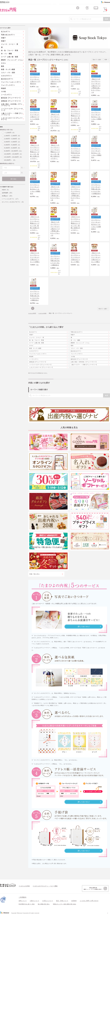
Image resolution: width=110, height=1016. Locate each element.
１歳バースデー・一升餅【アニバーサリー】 (87, 441)
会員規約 (74, 1001)
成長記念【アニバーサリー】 (40, 435)
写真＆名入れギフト (79, 373)
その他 (74, 424)
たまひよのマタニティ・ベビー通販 (42, 986)
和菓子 (74, 379)
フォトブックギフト (79, 418)
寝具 (73, 401)
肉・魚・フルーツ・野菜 (38, 390)
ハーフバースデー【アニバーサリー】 (43, 441)
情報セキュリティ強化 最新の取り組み (64, 1005)
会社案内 (107, 1013)
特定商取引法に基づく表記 (27, 1005)
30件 (106, 63)
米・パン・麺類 (77, 390)
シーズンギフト (35, 430)
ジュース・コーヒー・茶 (38, 384)
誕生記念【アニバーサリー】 (82, 430)
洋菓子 (32, 379)
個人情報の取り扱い (44, 1005)
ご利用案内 (22, 998)
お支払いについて (47, 1001)
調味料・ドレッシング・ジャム (83, 396)
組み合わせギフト (78, 413)
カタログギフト (35, 413)
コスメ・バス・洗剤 (79, 407)
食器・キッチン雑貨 (37, 407)
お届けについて (34, 1001)
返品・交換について (62, 1001)
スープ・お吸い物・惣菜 (38, 396)
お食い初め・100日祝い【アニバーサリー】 (87, 435)
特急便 (32, 424)
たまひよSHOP (33, 352)
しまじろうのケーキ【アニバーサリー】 (44, 447)
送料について (23, 1001)
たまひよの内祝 (44, 352)
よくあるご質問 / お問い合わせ (89, 1001)
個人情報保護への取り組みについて (89, 1013)
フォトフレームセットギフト (40, 418)
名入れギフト (35, 373)
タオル (32, 401)
